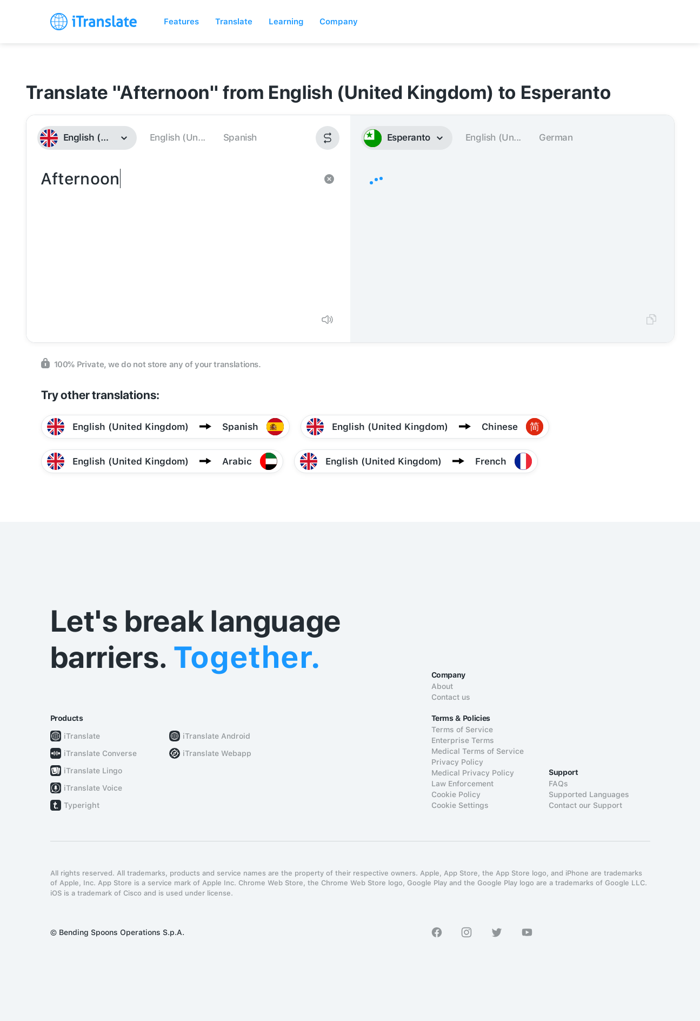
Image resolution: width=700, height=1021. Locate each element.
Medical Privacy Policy (472, 772)
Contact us (450, 697)
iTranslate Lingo (93, 770)
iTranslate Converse (100, 753)
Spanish (240, 137)
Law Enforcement (462, 783)
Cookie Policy (456, 794)
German (556, 137)
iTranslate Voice (93, 788)
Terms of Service (462, 729)
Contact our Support (585, 805)
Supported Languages (589, 794)
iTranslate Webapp (217, 753)
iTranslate (82, 736)
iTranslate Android (216, 736)
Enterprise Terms (462, 740)
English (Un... (177, 137)
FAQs (558, 783)
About (442, 686)
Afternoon (177, 235)
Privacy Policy (457, 762)
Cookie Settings (460, 805)
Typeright (81, 805)
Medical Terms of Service (477, 751)
